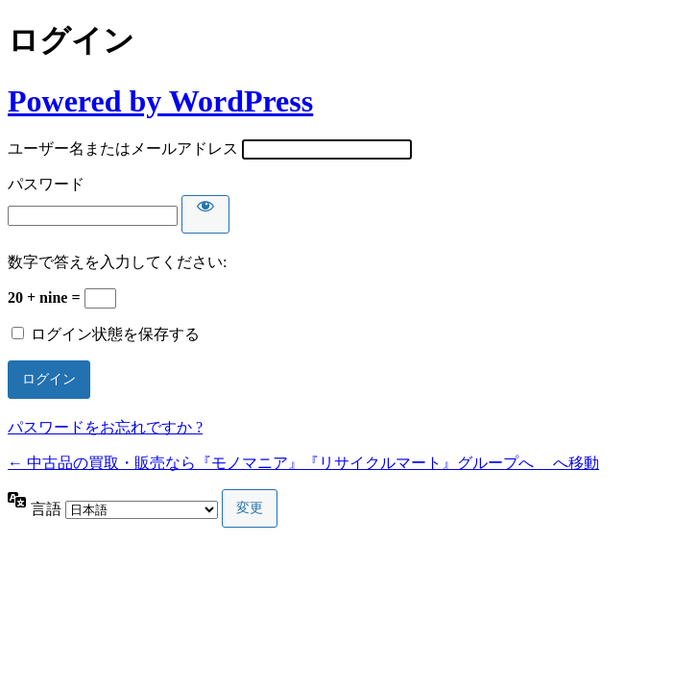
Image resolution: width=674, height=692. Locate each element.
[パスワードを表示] (205, 214)
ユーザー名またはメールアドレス (123, 148)
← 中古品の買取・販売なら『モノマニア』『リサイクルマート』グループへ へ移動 (303, 463)
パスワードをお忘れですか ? (105, 427)
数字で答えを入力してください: (117, 262)
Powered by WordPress (160, 101)
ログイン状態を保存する (115, 334)
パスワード (46, 184)
